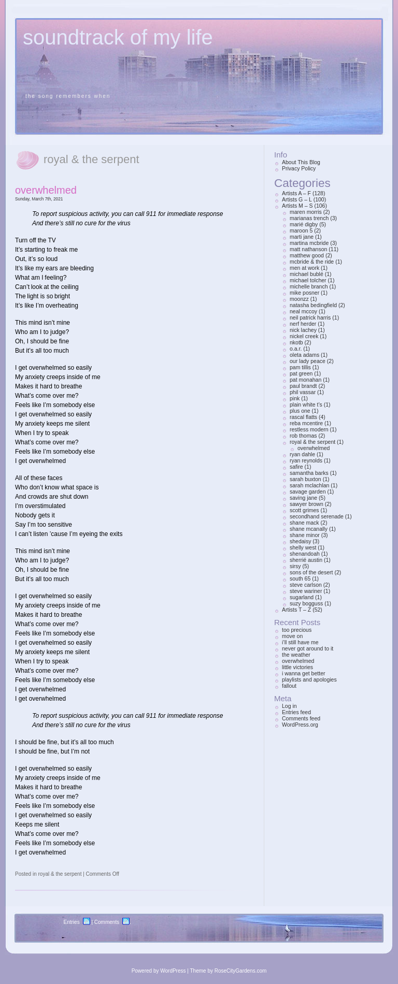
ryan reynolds (306, 460)
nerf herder (303, 324)
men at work (304, 268)
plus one (300, 411)
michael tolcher (308, 280)
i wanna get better (303, 673)
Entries (72, 922)
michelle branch (309, 286)
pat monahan (305, 380)
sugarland (302, 597)
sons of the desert (311, 572)
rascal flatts (303, 417)
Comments (106, 922)
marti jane (302, 237)
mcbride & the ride (312, 261)
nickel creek (304, 336)
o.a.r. (296, 348)
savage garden (307, 491)
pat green (301, 373)
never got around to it (307, 648)
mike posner (304, 293)
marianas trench (309, 218)
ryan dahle (302, 454)
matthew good (307, 255)
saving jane (303, 498)
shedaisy (300, 541)
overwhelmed (46, 190)
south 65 (300, 578)
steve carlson (306, 585)
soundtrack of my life (118, 37)
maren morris (306, 212)
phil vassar (303, 392)
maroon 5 (301, 230)
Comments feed (301, 718)
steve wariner (306, 591)
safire (296, 467)
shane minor (305, 535)
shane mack (304, 522)
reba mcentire (306, 423)
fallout (289, 686)
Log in (289, 706)
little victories (297, 667)
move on (292, 636)
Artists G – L (297, 199)
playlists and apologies (309, 679)
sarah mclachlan (309, 485)
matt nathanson (308, 249)
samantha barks (309, 473)
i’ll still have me (300, 642)
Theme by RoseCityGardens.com (228, 971)
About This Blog (301, 162)
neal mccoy (303, 311)
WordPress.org (300, 724)
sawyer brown (306, 504)
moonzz (299, 299)
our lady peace (307, 361)
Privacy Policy (299, 168)
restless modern (309, 429)
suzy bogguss (306, 603)
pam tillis (300, 367)
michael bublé (306, 274)
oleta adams (304, 355)
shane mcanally (309, 529)
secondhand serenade (317, 516)
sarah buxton (305, 479)
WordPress (173, 971)
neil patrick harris (310, 317)
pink (295, 398)
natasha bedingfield (313, 305)
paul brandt (303, 386)
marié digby (304, 224)
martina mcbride (309, 243)
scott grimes (304, 510)
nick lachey (303, 330)
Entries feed (296, 712)
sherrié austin (306, 560)
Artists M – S (297, 205)
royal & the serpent (59, 874)
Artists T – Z (296, 609)
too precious (296, 630)
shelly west (303, 547)
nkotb (296, 342)
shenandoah (305, 554)
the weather (296, 655)
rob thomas (303, 435)
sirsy (295, 566)
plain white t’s (306, 404)
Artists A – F (296, 193)
